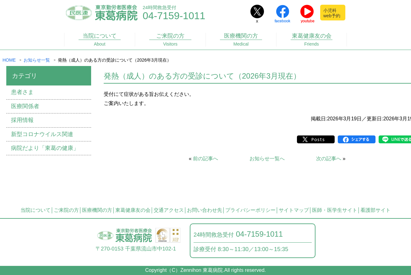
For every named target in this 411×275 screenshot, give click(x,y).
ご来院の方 (170, 40)
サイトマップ (294, 210)
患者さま (22, 92)
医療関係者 (25, 106)
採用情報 (22, 120)
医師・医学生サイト (334, 210)
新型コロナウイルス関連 (42, 134)
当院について (100, 40)
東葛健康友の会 (312, 40)
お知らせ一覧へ (267, 158)
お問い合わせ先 (204, 210)
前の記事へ (205, 158)
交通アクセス (169, 210)
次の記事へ (328, 158)
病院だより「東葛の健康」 (45, 148)
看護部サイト (375, 210)
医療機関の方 (241, 40)
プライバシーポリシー (250, 210)
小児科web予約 (331, 13)
